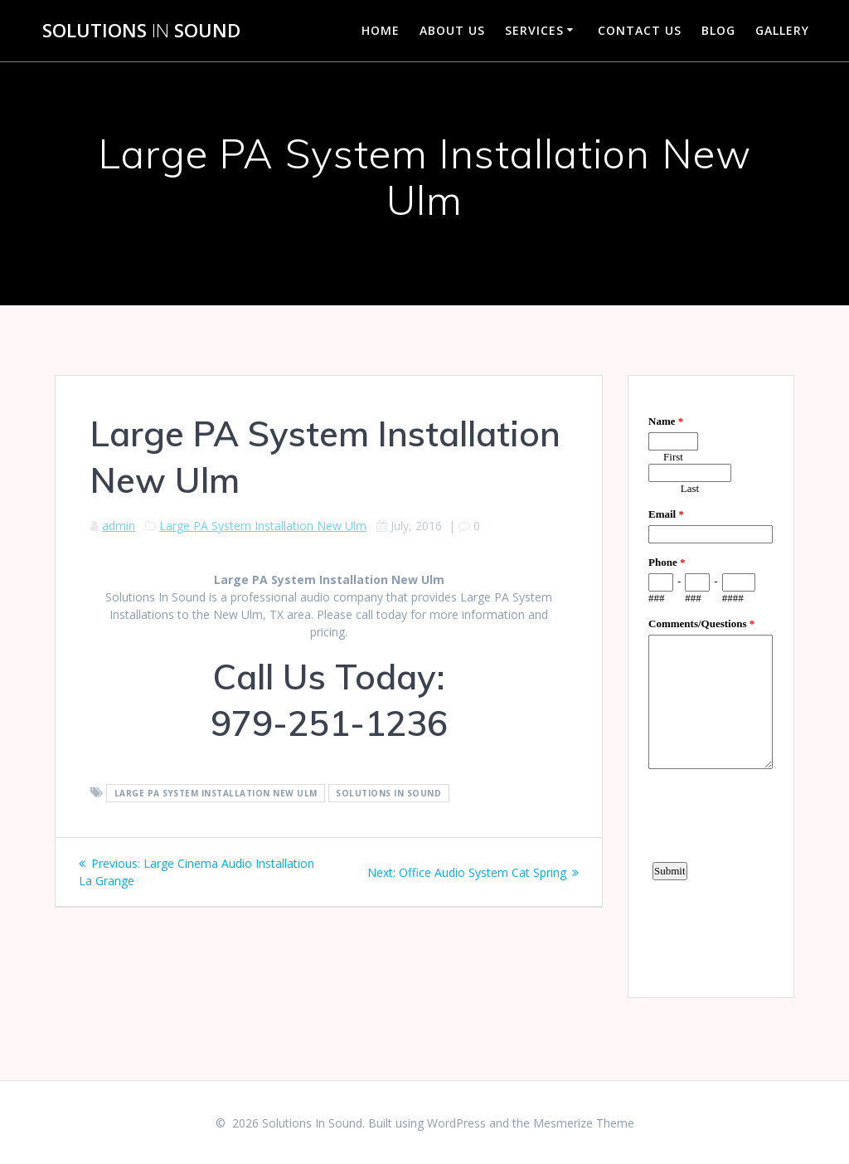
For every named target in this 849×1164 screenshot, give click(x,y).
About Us (452, 30)
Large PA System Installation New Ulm (262, 525)
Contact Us (640, 30)
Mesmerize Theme (583, 1123)
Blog (718, 30)
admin (118, 525)
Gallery (782, 30)
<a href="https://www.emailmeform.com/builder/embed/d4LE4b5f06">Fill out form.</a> (710, 684)
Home (380, 30)
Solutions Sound (141, 31)
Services (534, 30)
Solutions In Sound (388, 793)
